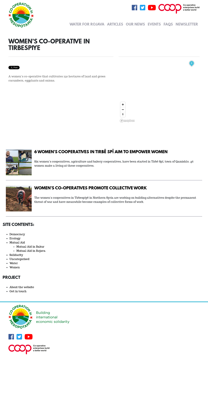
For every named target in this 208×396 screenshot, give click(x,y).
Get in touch (18, 291)
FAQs (168, 24)
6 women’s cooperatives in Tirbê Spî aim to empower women (101, 152)
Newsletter (187, 24)
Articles (115, 24)
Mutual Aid (17, 242)
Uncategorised (19, 259)
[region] (159, 81)
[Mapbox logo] (127, 121)
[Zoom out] (122, 109)
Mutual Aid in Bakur (30, 246)
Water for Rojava (87, 24)
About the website (21, 287)
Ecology (14, 238)
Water (13, 263)
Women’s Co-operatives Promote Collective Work (90, 188)
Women (14, 267)
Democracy (17, 234)
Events (154, 24)
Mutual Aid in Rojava (30, 251)
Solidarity (16, 255)
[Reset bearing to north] (122, 114)
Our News (135, 24)
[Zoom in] (122, 104)
